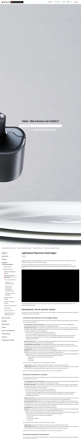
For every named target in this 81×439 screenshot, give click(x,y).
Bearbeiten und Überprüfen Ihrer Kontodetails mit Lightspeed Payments (9, 289)
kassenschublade (42, 129)
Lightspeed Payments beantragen (9, 276)
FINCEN (68, 324)
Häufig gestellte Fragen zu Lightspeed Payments (9, 314)
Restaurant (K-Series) (17, 2)
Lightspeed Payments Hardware (8, 298)
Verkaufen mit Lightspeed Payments (9, 302)
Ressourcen (4, 337)
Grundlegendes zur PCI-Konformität (10, 294)
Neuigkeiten (4, 253)
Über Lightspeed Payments (10, 279)
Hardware (4, 259)
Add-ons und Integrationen (8, 330)
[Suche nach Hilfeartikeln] (40, 125)
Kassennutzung (5, 324)
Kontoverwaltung (6, 333)
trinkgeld (49, 129)
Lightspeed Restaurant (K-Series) (8, 248)
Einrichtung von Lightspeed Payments (52, 248)
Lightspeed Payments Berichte (10, 305)
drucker (36, 129)
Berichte (4, 327)
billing (54, 129)
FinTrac (73, 381)
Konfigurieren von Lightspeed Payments (9, 283)
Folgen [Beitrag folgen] (24, 256)
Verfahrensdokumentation (8, 340)
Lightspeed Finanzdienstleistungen (24, 248)
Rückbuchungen (7, 308)
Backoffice (4, 321)
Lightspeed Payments (37, 248)
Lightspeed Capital (6, 266)
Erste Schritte (5, 256)
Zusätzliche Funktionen (8, 310)
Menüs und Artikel (6, 317)
